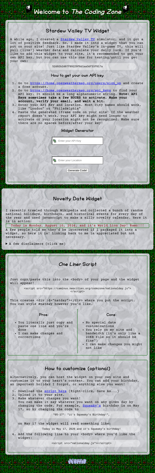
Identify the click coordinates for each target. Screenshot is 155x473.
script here (55, 393)
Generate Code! (77, 170)
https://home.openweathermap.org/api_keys (70, 91)
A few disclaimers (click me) (37, 244)
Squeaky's (92, 407)
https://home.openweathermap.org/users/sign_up (75, 84)
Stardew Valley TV (78, 39)
